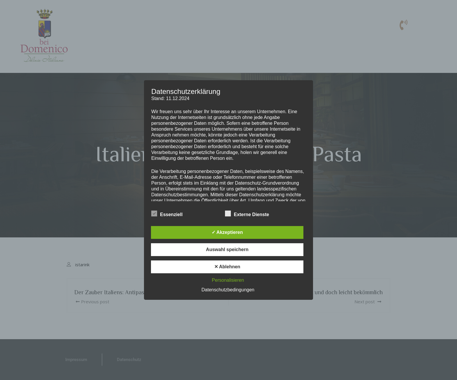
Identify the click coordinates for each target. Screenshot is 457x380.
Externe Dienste (247, 213)
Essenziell (166, 213)
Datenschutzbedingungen (227, 289)
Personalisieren (228, 280)
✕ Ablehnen (227, 266)
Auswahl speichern (227, 249)
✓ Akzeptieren (227, 232)
